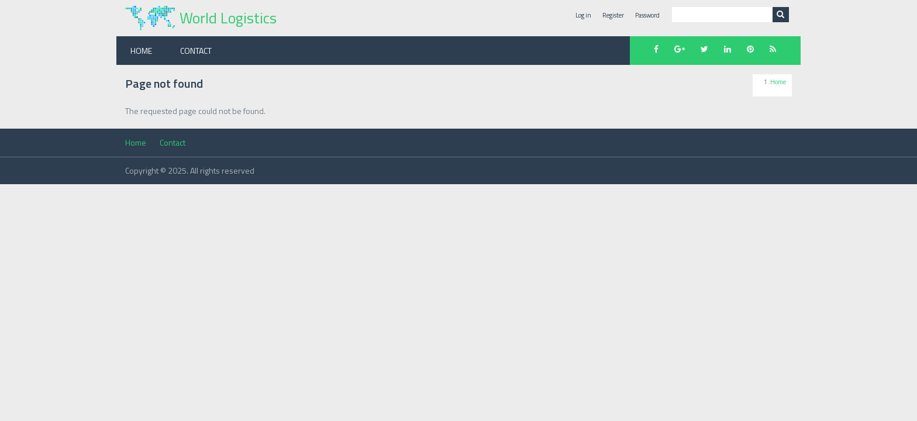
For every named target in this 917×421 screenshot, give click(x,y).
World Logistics (228, 17)
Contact (196, 50)
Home (141, 50)
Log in (583, 15)
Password (647, 15)
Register (613, 15)
